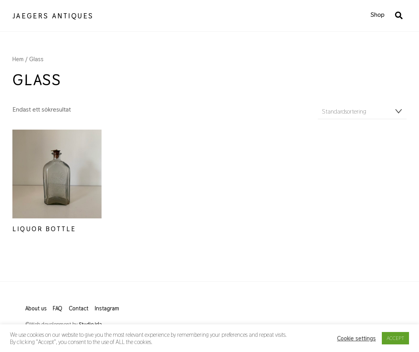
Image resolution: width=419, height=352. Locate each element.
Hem (18, 59)
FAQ (57, 308)
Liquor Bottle (44, 229)
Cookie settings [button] (356, 338)
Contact (78, 308)
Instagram (107, 308)
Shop (378, 14)
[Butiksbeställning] (362, 111)
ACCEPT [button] (395, 338)
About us (36, 308)
